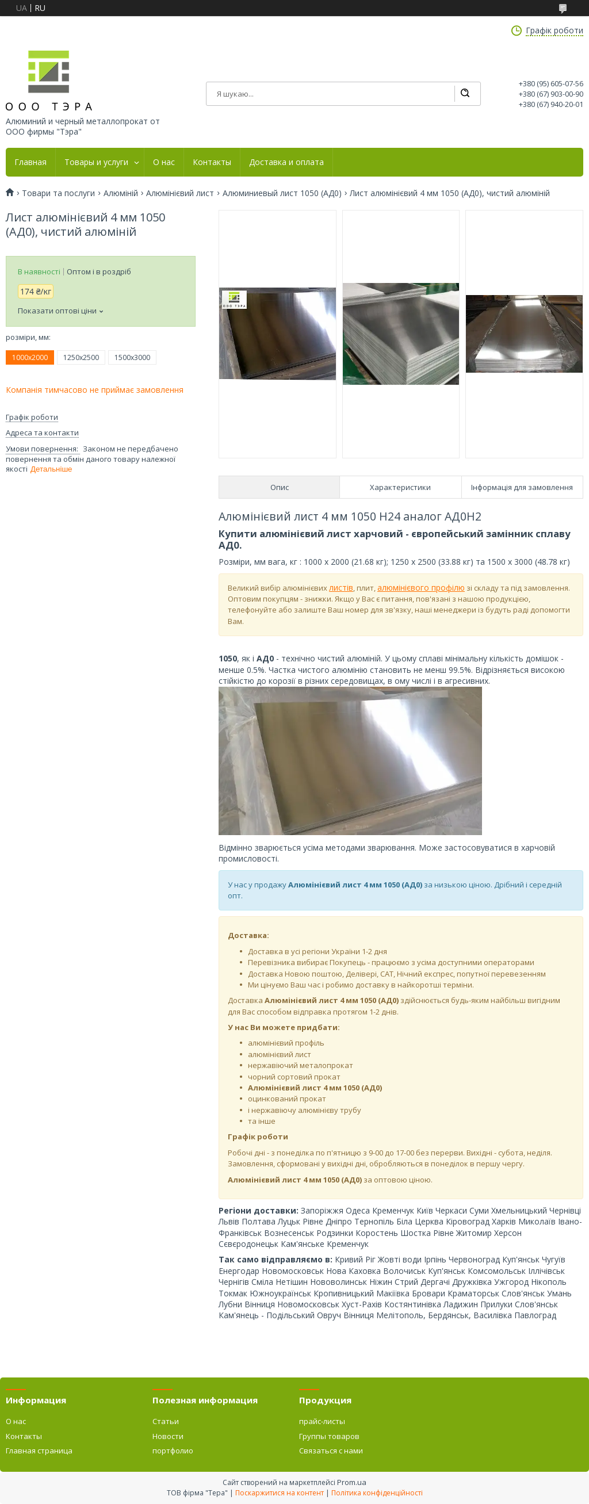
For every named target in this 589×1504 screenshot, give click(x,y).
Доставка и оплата (286, 162)
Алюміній (121, 193)
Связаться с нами (331, 1450)
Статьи (165, 1421)
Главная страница (39, 1450)
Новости (167, 1436)
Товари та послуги (58, 193)
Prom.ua (351, 1482)
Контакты (212, 162)
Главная (30, 162)
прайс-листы (322, 1421)
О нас (164, 162)
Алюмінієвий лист (180, 193)
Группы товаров (329, 1436)
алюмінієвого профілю (421, 587)
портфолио (172, 1450)
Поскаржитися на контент (279, 1493)
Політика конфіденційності (377, 1493)
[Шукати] (464, 94)
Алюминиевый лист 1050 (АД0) (282, 193)
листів (341, 587)
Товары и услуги (96, 162)
